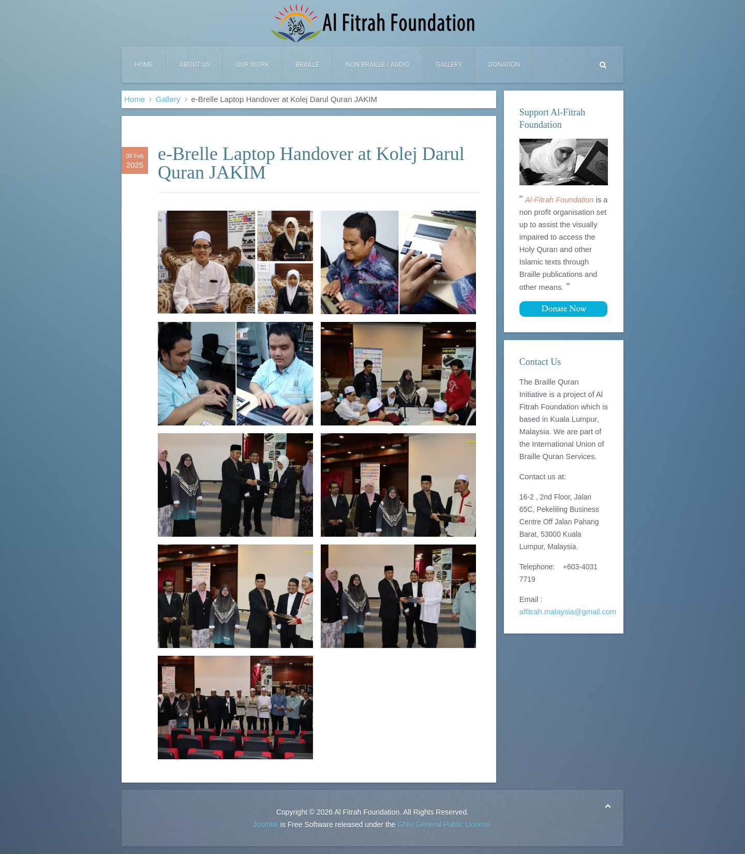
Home (144, 64)
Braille (307, 64)
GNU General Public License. (444, 824)
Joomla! (265, 824)
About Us (195, 64)
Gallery (449, 64)
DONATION (504, 64)
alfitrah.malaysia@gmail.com (568, 612)
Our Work (252, 64)
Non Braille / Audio (377, 64)
